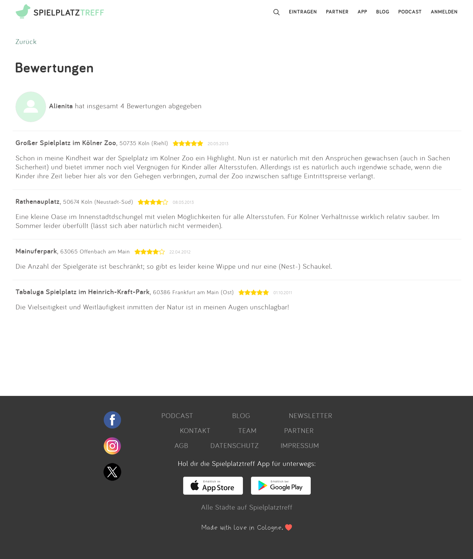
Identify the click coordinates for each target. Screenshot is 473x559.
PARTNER (337, 12)
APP (362, 12)
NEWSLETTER (310, 415)
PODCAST (410, 12)
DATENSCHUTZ (234, 445)
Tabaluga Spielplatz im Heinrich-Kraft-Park (83, 291)
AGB (181, 445)
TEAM (247, 430)
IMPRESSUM (300, 445)
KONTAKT (195, 430)
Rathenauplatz (38, 201)
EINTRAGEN (303, 12)
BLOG (382, 12)
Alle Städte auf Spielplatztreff (247, 506)
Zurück (26, 41)
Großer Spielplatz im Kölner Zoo (66, 142)
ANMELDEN (444, 12)
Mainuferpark (36, 251)
